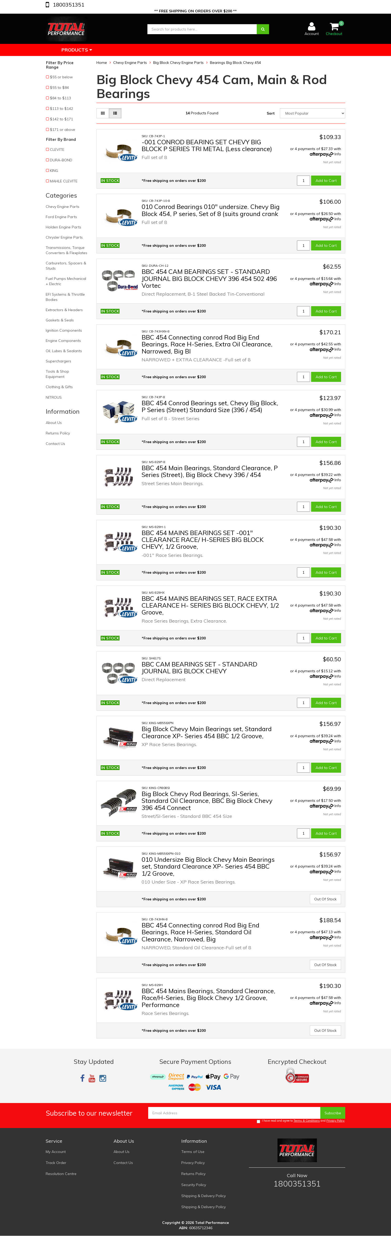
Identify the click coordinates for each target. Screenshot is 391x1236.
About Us (54, 422)
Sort (271, 113)
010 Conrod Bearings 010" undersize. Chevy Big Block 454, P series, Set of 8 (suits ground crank (211, 210)
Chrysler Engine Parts (64, 237)
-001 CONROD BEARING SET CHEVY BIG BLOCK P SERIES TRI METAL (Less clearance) (207, 145)
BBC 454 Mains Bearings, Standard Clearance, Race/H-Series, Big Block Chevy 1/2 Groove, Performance (208, 998)
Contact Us (55, 443)
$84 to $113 (60, 98)
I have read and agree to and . (301, 1121)
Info (338, 154)
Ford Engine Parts (61, 216)
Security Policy (193, 1184)
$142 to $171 (61, 119)
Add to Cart (326, 180)
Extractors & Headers (64, 309)
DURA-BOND (61, 160)
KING (54, 170)
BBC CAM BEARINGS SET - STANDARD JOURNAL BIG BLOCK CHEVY (199, 667)
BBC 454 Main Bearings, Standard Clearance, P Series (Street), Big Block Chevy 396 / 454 (210, 471)
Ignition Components (64, 330)
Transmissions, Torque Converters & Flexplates (66, 250)
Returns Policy (58, 433)
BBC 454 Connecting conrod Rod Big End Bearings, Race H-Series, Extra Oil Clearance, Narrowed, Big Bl (207, 344)
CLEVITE (57, 149)
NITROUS (54, 397)
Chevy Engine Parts (62, 206)
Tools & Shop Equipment (57, 374)
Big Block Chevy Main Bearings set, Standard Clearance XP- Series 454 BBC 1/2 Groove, (207, 732)
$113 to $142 (61, 108)
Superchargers (58, 361)
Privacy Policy (335, 1120)
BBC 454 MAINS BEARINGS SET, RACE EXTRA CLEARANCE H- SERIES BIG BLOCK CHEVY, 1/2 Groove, (210, 605)
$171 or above (62, 129)
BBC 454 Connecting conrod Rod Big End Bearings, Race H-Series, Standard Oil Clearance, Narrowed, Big (200, 932)
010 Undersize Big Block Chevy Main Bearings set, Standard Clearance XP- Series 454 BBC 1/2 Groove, (208, 866)
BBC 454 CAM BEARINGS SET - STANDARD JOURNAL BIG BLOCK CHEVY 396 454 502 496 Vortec (209, 278)
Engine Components (63, 340)
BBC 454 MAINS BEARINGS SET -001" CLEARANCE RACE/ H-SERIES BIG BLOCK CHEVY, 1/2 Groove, (203, 540)
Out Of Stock (325, 899)
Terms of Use (192, 1151)
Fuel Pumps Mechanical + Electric (66, 281)
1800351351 (68, 4)
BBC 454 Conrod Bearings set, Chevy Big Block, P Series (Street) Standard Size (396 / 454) (210, 406)
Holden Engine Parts (63, 227)
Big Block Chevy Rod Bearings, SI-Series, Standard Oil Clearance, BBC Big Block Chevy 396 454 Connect (207, 801)
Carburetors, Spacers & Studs (66, 266)
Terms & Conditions (307, 1120)
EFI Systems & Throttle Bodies (65, 297)
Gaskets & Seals (60, 320)
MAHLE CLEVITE (64, 181)
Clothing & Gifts (59, 386)
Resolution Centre (61, 1173)
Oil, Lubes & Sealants (64, 350)
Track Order (56, 1162)
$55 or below (61, 77)
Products (76, 50)
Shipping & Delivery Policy (203, 1195)
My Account (56, 1151)
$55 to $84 (59, 87)
